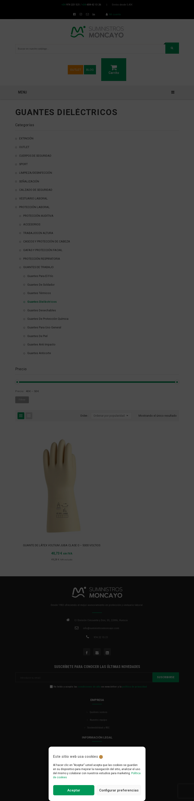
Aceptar (73, 790)
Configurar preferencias (119, 790)
